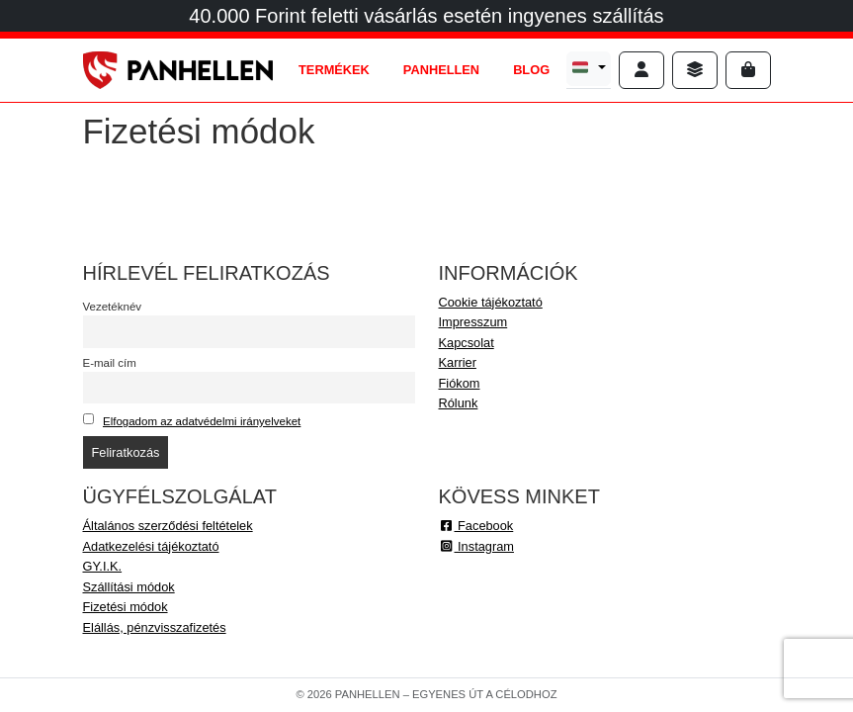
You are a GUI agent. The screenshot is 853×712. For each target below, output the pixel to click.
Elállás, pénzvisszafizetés (154, 627)
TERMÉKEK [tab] (334, 69)
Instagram (476, 546)
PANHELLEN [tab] (441, 69)
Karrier (457, 362)
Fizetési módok (125, 606)
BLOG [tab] (531, 69)
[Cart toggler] (748, 70)
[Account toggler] (641, 70)
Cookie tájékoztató (491, 302)
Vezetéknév (112, 306)
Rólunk (458, 403)
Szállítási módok (129, 586)
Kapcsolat (466, 342)
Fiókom (459, 383)
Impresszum (473, 321)
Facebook (476, 525)
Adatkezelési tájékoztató (151, 546)
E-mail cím (109, 363)
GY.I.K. (103, 566)
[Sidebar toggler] (695, 70)
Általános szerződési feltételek (168, 525)
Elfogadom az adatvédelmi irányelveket (201, 421)
